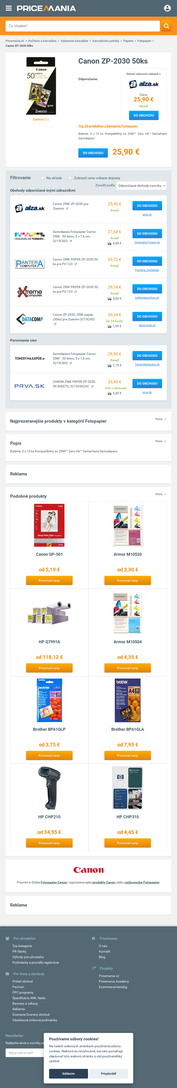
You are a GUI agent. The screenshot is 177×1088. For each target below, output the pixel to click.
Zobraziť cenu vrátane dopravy (97, 178)
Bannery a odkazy (25, 1003)
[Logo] (144, 84)
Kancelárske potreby (105, 41)
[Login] (167, 8)
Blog (102, 957)
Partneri (18, 987)
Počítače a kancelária (42, 41)
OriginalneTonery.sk (147, 242)
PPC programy (22, 992)
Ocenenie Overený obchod (31, 1014)
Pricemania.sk (15, 41)
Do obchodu (144, 115)
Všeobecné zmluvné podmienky (34, 1020)
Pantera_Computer (147, 270)
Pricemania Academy (114, 981)
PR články (19, 951)
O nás (103, 946)
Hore (158, 419)
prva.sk (147, 392)
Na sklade (54, 178)
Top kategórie (22, 946)
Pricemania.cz (109, 976)
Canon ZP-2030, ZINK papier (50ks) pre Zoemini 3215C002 (74, 317)
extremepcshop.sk (147, 297)
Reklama (18, 1009)
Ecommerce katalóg (113, 987)
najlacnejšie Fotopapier (142, 882)
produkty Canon (103, 882)
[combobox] (141, 185)
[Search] (166, 25)
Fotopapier (144, 41)
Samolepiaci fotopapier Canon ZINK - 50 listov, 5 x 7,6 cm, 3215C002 (74, 236)
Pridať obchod (22, 981)
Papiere (128, 41)
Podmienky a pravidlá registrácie (35, 962)
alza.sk (147, 214)
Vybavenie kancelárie (74, 41)
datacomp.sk (147, 325)
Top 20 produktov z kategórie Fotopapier (108, 126)
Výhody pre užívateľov (28, 957)
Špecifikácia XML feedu (29, 998)
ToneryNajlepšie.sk (147, 364)
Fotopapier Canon (54, 882)
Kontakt (104, 951)
